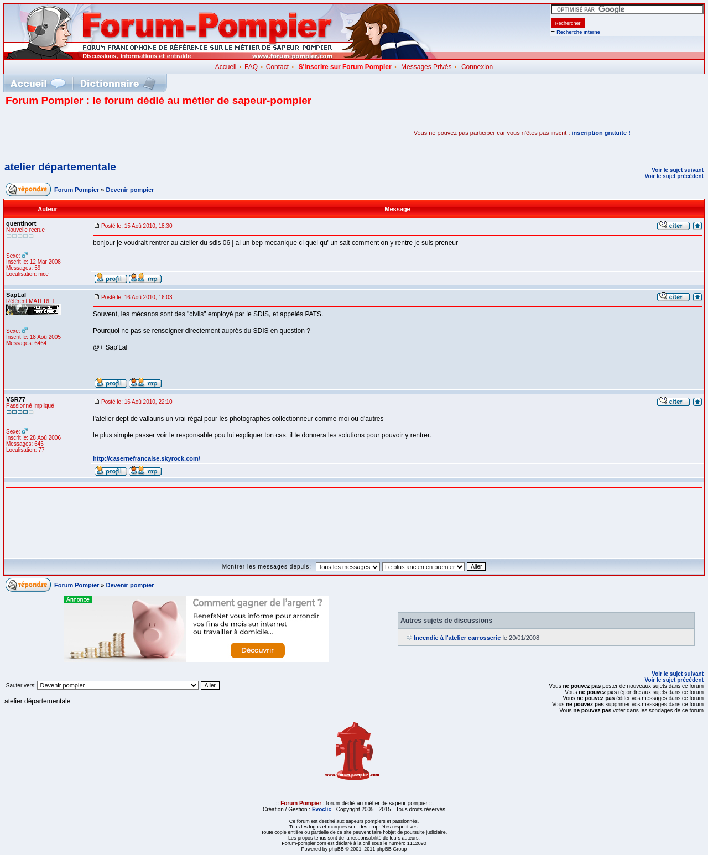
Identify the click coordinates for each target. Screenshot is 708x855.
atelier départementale (60, 167)
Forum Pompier (76, 189)
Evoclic (321, 809)
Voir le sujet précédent (674, 176)
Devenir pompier (130, 189)
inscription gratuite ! (601, 132)
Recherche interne (578, 32)
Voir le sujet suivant (678, 170)
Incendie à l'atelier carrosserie (457, 637)
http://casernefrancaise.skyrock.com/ (146, 458)
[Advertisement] (135, 132)
